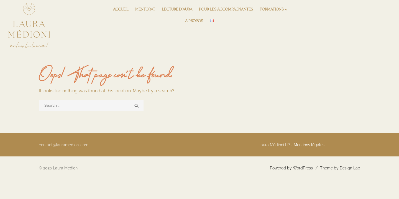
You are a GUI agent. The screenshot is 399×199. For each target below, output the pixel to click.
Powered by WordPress (291, 168)
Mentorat (145, 9)
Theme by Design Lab (340, 168)
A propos (194, 21)
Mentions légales (309, 145)
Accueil (121, 9)
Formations (272, 9)
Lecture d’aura (177, 9)
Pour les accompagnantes (226, 9)
